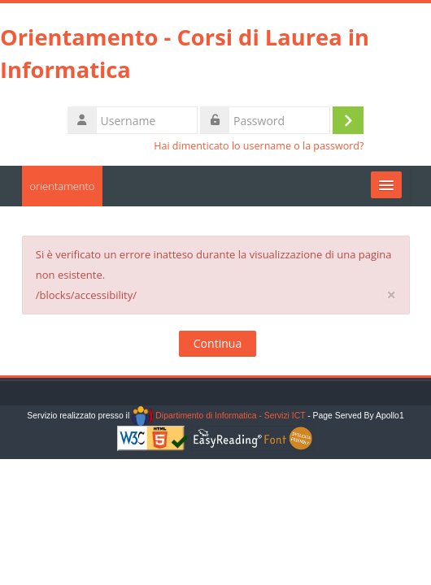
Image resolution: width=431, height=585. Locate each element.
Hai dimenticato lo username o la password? (259, 146)
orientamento (62, 186)
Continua (218, 343)
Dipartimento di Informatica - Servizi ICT (218, 415)
